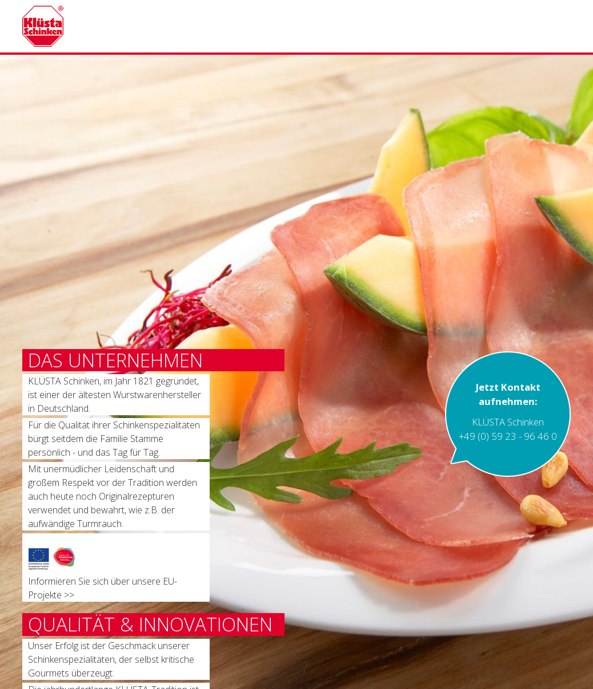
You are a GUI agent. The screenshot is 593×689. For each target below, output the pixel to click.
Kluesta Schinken (90, 26)
